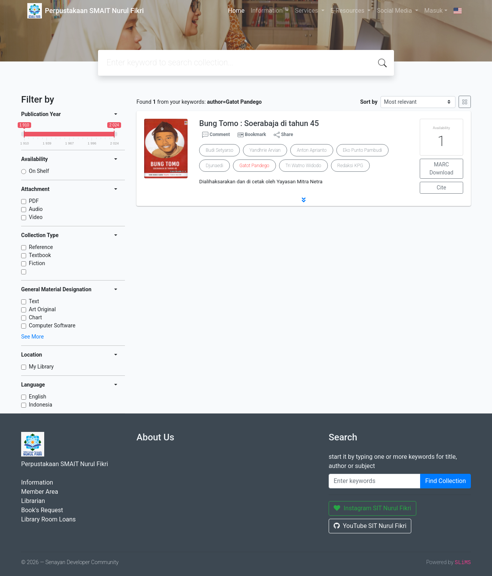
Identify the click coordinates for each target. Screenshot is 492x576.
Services (307, 10)
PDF (34, 201)
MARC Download (441, 168)
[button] (303, 200)
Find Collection (445, 481)
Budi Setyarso (219, 150)
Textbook (40, 255)
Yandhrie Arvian (265, 150)
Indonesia (40, 405)
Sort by (368, 102)
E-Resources (348, 10)
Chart (35, 317)
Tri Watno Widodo (303, 165)
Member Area (39, 491)
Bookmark (255, 134)
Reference (41, 247)
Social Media (395, 10)
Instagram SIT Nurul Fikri (372, 508)
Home (236, 10)
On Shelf (39, 171)
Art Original (42, 309)
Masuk (433, 10)
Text (34, 301)
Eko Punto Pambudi (362, 150)
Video (36, 217)
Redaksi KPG (350, 165)
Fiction (37, 263)
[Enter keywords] (375, 481)
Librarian (33, 501)
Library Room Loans (48, 519)
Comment (216, 135)
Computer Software (52, 325)
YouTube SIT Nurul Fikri (370, 526)
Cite (441, 187)
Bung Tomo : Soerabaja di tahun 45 (259, 123)
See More (32, 337)
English (37, 396)
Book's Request (42, 510)
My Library (41, 367)
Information (267, 10)
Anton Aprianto (312, 150)
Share (283, 135)
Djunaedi (214, 165)
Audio (36, 209)
